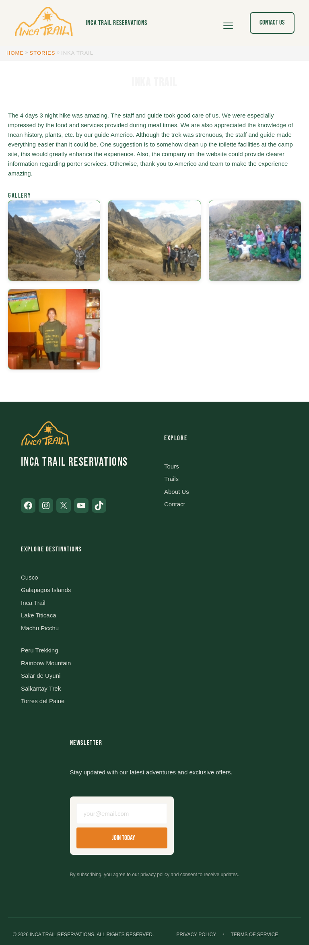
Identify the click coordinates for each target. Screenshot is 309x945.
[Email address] (121, 813)
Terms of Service (254, 934)
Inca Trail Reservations (116, 23)
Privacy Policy (196, 934)
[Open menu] (228, 23)
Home (15, 53)
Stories (43, 53)
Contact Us (272, 23)
